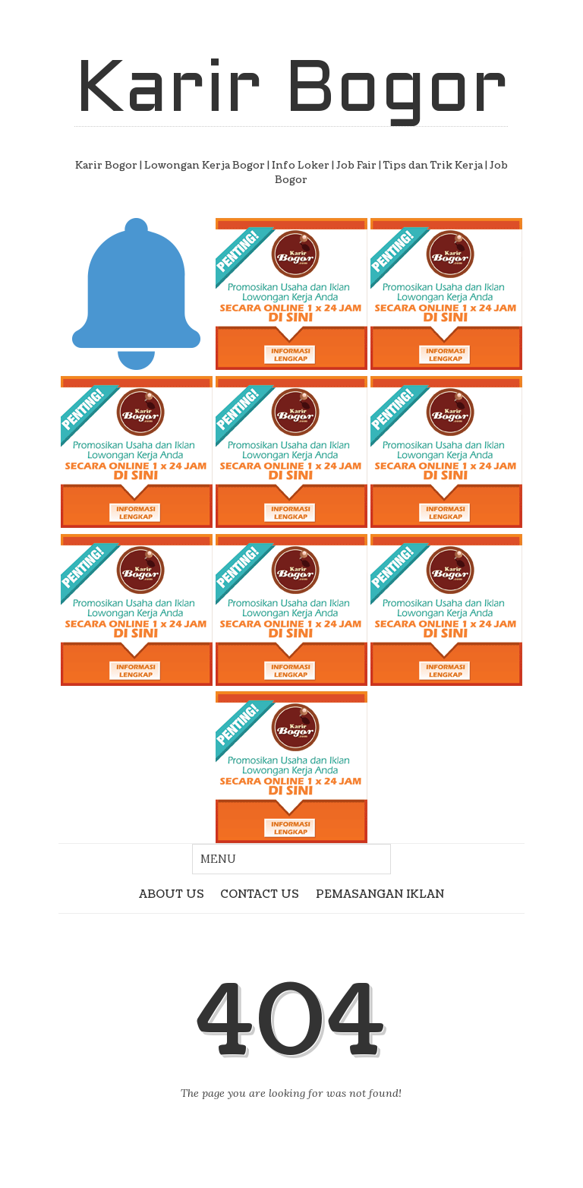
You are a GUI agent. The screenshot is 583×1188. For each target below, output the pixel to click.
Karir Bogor (291, 92)
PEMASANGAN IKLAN (380, 894)
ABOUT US (171, 894)
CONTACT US (259, 894)
